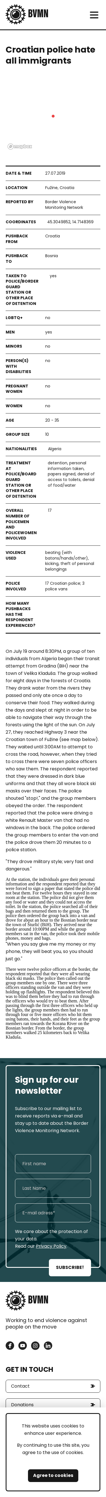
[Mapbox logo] (19, 146)
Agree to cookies (53, 1475)
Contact (20, 1386)
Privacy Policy (51, 1246)
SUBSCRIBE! (70, 1267)
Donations (22, 1404)
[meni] (94, 14)
